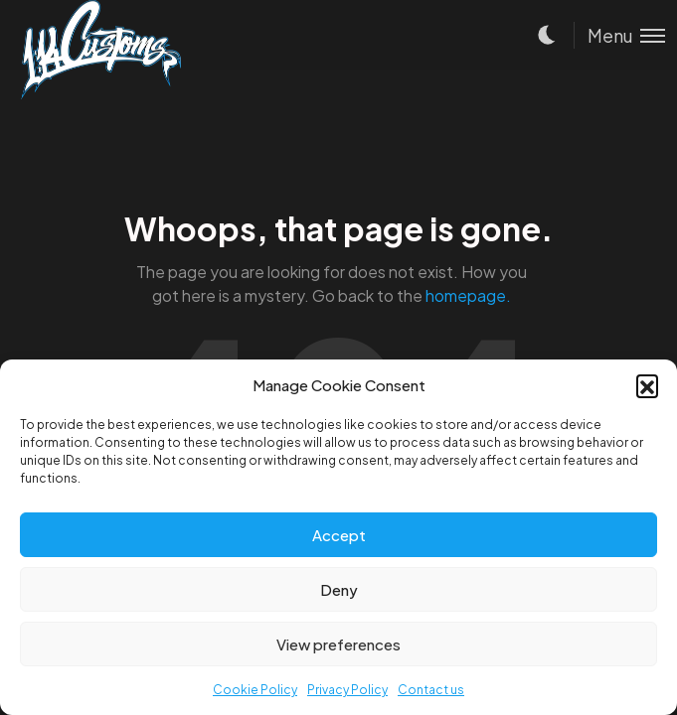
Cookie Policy (255, 689)
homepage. (468, 295)
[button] (647, 385)
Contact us (431, 689)
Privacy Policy (347, 689)
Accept (339, 534)
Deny (339, 589)
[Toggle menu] (619, 35)
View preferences (338, 644)
